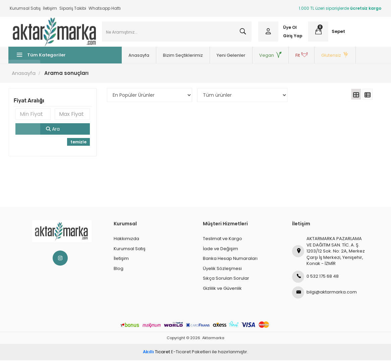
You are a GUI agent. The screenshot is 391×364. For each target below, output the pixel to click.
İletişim (50, 8)
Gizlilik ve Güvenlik (222, 292)
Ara (54, 132)
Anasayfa (119, 59)
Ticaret (156, 356)
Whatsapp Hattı (105, 8)
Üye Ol (289, 29)
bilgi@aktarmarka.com (324, 296)
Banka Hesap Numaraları (230, 262)
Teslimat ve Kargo (222, 242)
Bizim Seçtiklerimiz (164, 59)
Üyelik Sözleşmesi (222, 272)
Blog (118, 272)
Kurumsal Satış (25, 8)
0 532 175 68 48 (315, 280)
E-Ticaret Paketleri (191, 356)
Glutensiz (316, 59)
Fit (282, 59)
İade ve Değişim (220, 252)
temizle (79, 145)
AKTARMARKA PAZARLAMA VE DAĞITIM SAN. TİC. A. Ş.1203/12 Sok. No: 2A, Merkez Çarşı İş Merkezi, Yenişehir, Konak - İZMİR (328, 254)
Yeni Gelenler (212, 59)
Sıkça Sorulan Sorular (226, 282)
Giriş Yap (292, 38)
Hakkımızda (126, 242)
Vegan (251, 59)
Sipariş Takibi (72, 8)
